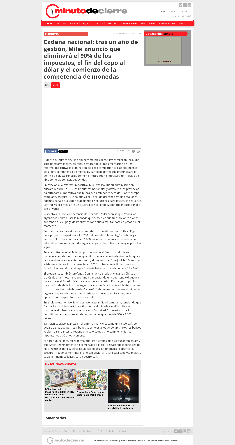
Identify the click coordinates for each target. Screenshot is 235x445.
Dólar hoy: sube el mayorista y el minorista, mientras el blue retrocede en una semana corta (59, 394)
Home (49, 23)
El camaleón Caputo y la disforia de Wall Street (90, 393)
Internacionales (128, 23)
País (143, 23)
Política (74, 23)
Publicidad (110, 431)
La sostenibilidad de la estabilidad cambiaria (121, 407)
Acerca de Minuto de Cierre (57, 431)
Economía (61, 23)
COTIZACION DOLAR (164, 62)
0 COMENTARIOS (123, 151)
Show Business (166, 23)
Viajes (152, 23)
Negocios (86, 23)
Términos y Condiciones (83, 431)
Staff (100, 431)
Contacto (123, 431)
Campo (99, 23)
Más (181, 23)
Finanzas (111, 23)
